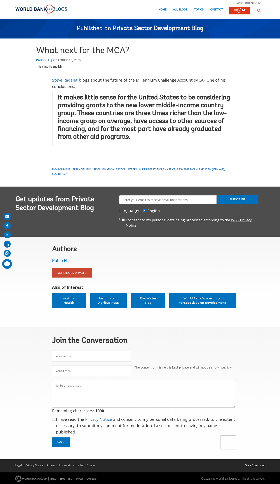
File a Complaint (255, 465)
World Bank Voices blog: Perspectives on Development (202, 300)
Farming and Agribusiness (108, 300)
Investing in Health (69, 300)
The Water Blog (148, 300)
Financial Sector (114, 169)
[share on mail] (7, 216)
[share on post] (7, 234)
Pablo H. (43, 60)
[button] (259, 10)
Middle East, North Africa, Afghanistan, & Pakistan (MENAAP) (181, 169)
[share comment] (7, 264)
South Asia (59, 174)
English (57, 66)
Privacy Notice (98, 419)
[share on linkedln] (7, 244)
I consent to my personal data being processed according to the (189, 223)
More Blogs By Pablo (72, 273)
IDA (62, 479)
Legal (18, 465)
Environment (61, 169)
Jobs (80, 465)
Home (162, 9)
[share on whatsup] (7, 253)
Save (61, 442)
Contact (216, 9)
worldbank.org (249, 3)
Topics (199, 9)
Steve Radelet (65, 80)
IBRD (53, 479)
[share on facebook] (7, 225)
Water (132, 169)
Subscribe (237, 199)
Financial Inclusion (86, 169)
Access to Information (60, 465)
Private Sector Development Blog (158, 29)
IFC (70, 479)
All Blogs (180, 9)
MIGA (79, 479)
